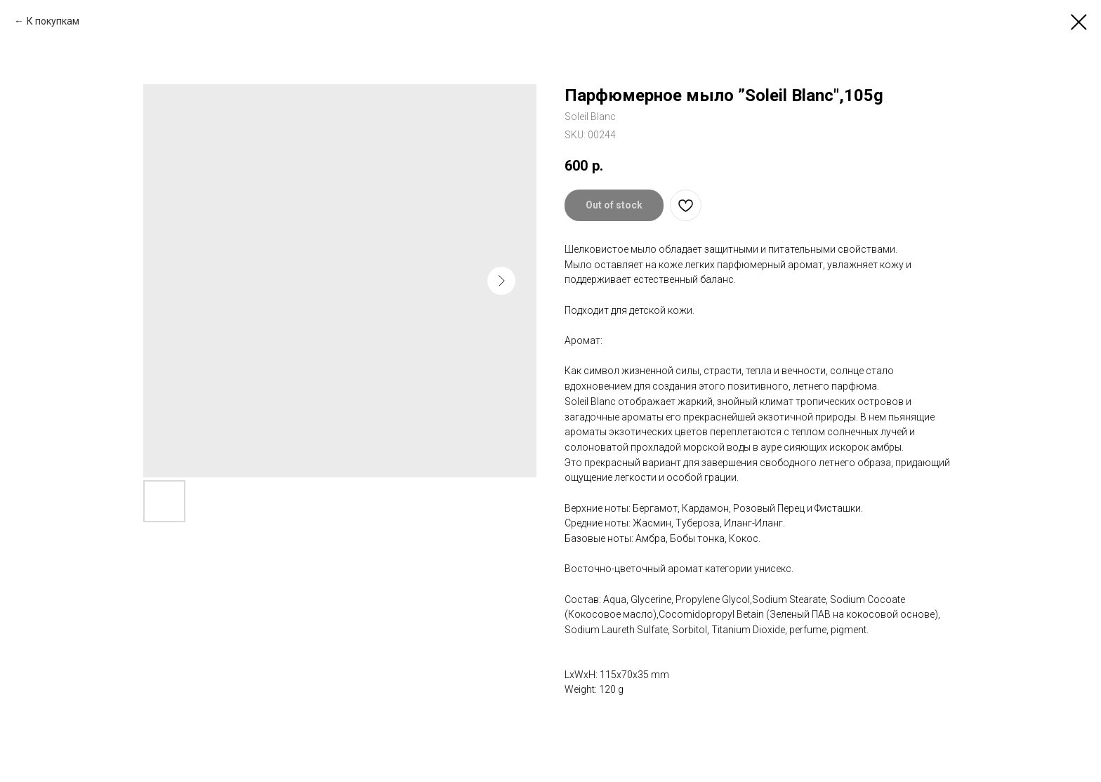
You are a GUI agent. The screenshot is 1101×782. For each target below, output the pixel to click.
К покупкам (53, 21)
